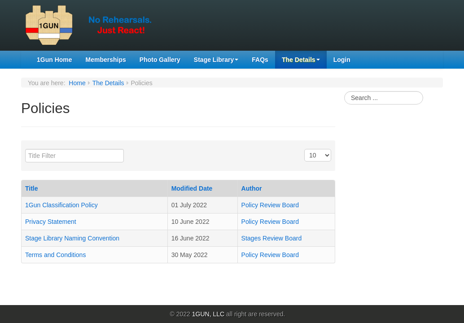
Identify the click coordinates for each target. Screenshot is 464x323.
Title (31, 188)
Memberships (106, 59)
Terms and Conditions (55, 254)
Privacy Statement (50, 221)
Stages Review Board (271, 238)
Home (77, 83)
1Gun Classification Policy (61, 205)
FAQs (260, 59)
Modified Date (192, 188)
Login (341, 59)
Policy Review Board (270, 205)
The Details (301, 59)
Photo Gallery (160, 59)
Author (251, 188)
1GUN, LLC (208, 314)
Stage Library (216, 59)
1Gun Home (54, 59)
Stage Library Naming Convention (72, 238)
